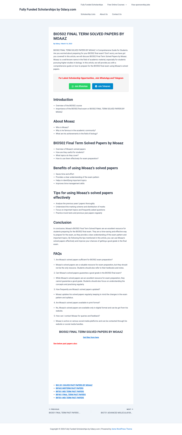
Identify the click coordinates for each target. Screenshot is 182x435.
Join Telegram (102, 86)
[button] (124, 5)
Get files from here (91, 337)
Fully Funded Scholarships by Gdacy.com (47, 9)
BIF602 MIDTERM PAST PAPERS (70, 388)
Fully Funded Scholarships (91, 5)
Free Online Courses (116, 5)
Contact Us (115, 14)
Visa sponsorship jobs (139, 5)
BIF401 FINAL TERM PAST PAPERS (71, 394)
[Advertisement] (91, 365)
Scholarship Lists (87, 14)
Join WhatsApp (80, 86)
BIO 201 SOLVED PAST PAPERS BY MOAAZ (74, 385)
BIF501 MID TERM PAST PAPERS (70, 391)
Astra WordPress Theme (122, 429)
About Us (103, 14)
